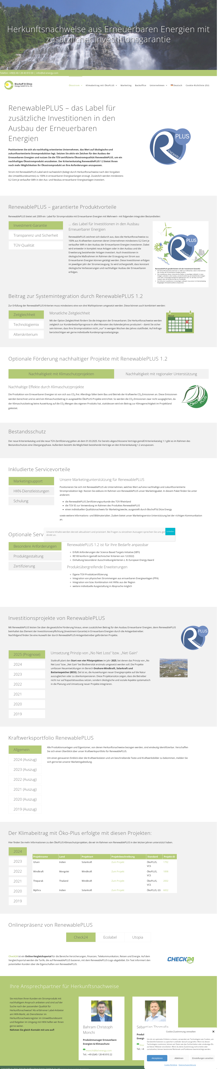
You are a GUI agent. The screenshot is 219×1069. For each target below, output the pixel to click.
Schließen (170, 531)
